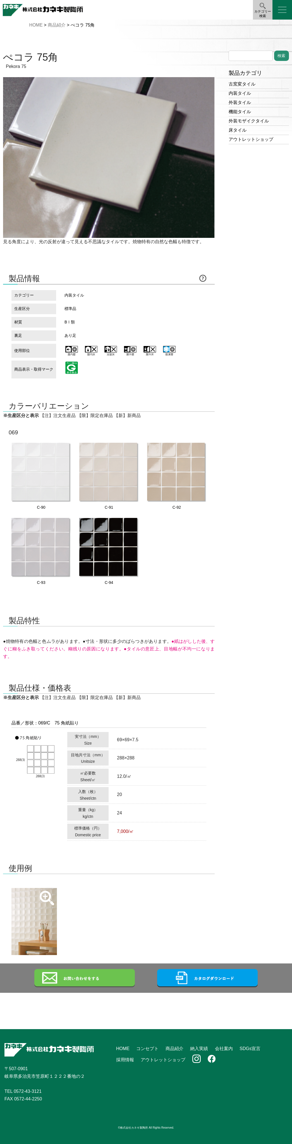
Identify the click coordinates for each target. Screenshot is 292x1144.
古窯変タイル (242, 84)
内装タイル (240, 93)
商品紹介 (57, 25)
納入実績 (199, 1048)
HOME (36, 25)
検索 (281, 55)
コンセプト (147, 1048)
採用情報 (125, 1059)
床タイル (237, 130)
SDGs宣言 (250, 1048)
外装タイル (240, 102)
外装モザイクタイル (249, 121)
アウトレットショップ (251, 139)
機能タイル (240, 111)
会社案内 (224, 1048)
